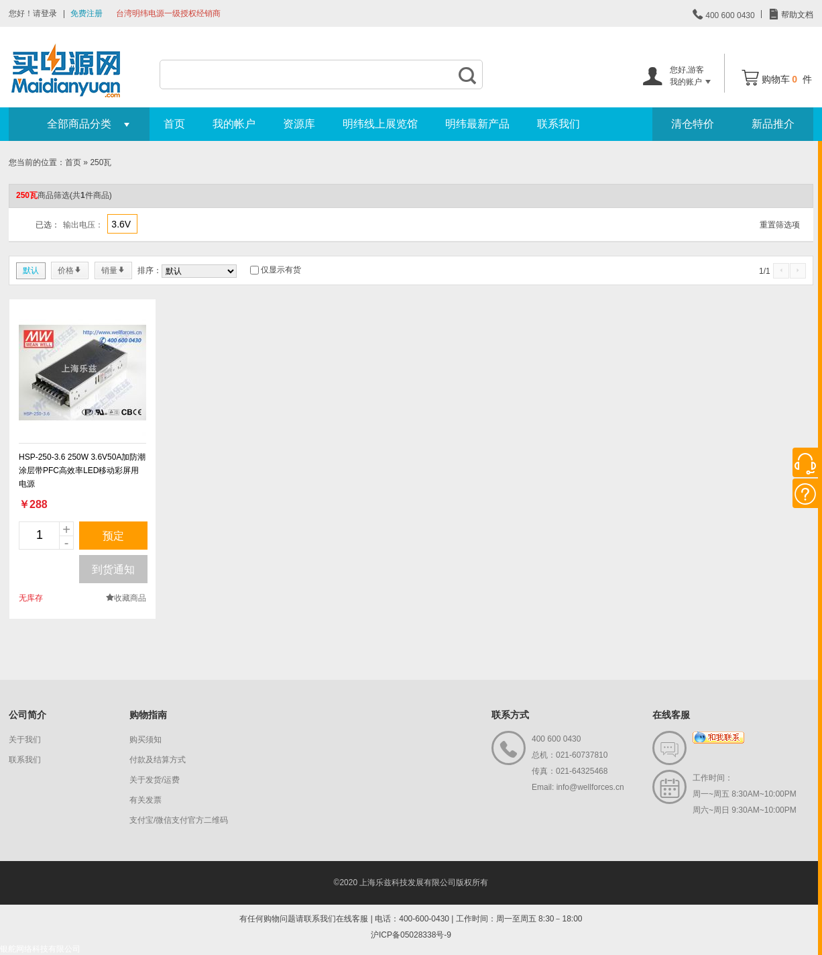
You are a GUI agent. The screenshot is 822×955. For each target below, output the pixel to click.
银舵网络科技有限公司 (40, 949)
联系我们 (558, 124)
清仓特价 (692, 124)
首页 (174, 124)
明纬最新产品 (477, 124)
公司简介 (27, 714)
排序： (149, 270)
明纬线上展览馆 (380, 124)
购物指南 (148, 714)
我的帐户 (234, 124)
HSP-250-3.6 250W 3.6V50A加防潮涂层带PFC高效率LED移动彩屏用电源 (82, 470)
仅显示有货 (281, 269)
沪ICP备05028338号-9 (411, 935)
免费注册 (86, 13)
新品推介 (773, 124)
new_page (82, 372)
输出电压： (83, 225)
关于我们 (25, 739)
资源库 (299, 124)
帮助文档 (796, 14)
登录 (49, 13)
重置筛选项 (780, 225)
